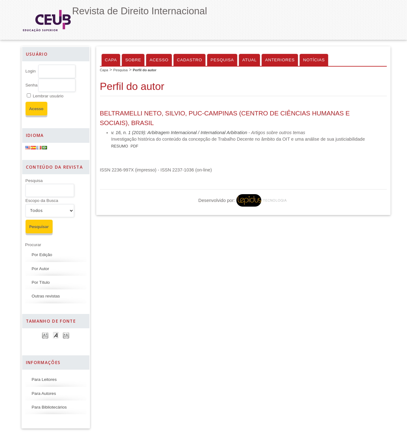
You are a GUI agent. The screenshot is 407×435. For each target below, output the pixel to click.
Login (31, 71)
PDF (134, 146)
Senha (32, 85)
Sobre (133, 60)
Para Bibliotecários (49, 407)
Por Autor (40, 268)
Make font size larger (66, 335)
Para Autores (44, 393)
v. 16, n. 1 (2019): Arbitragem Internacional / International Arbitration (179, 132)
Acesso (158, 60)
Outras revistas (46, 296)
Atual (249, 60)
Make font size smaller (45, 335)
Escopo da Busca (42, 200)
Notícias (314, 60)
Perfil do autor (144, 70)
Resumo (119, 146)
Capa (111, 60)
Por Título (41, 282)
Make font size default (56, 335)
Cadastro (189, 60)
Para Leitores (44, 379)
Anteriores (280, 60)
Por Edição (42, 254)
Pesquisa (34, 180)
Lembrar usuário (48, 96)
